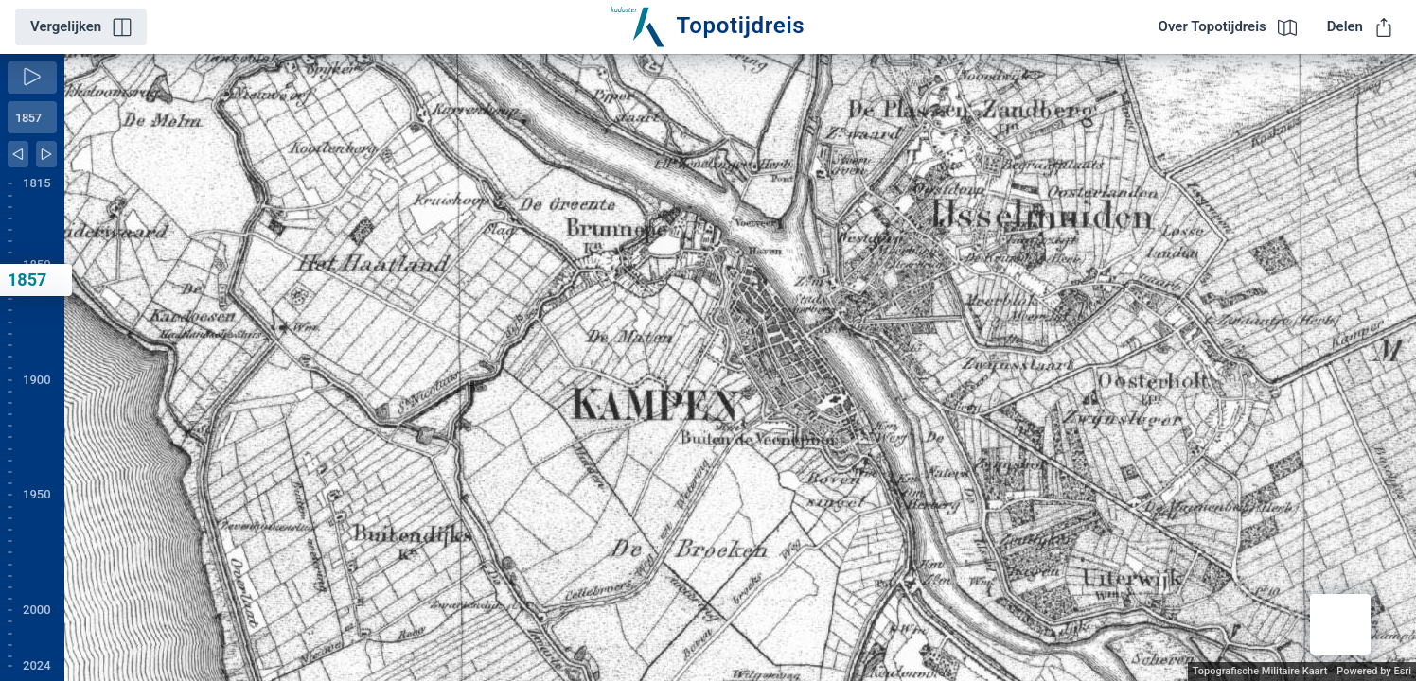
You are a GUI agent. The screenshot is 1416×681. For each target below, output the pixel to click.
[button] (1340, 624)
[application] (740, 367)
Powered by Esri (1373, 671)
